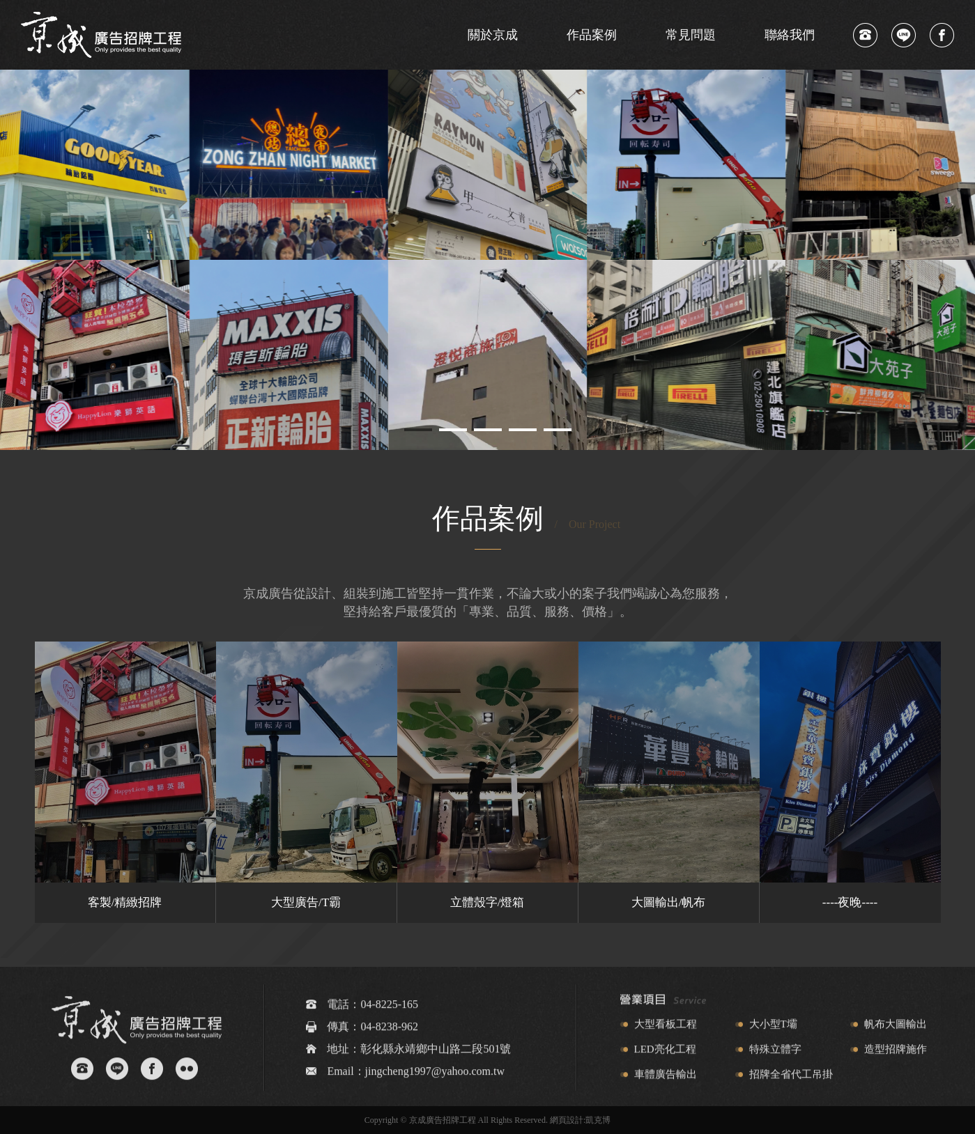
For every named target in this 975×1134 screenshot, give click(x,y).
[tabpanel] (487, 260)
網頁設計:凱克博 (580, 1120)
